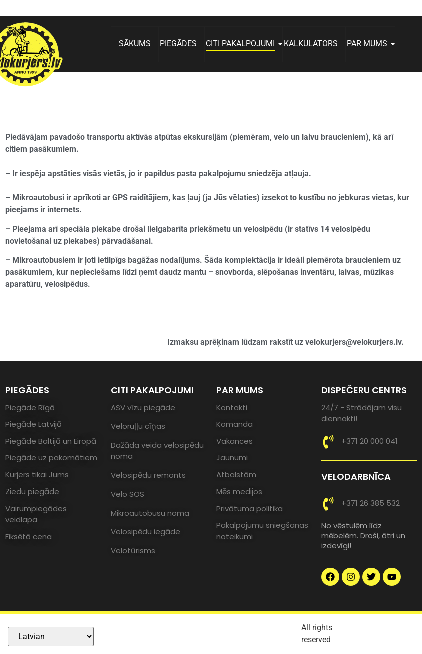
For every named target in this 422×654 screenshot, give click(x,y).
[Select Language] (51, 636)
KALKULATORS (311, 43)
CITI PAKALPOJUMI (244, 43)
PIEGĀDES (178, 43)
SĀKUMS (135, 43)
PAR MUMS (371, 43)
